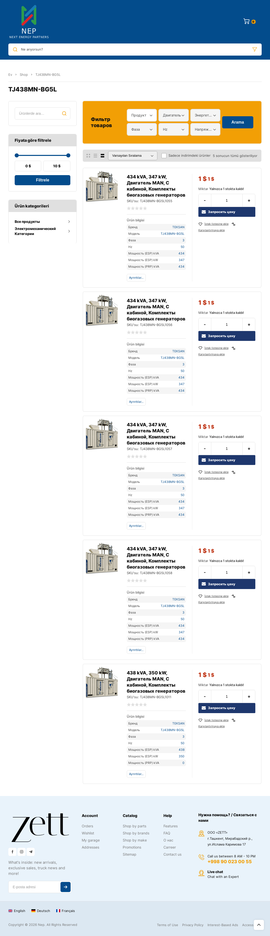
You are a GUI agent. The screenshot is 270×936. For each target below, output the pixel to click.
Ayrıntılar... (136, 277)
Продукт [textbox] (138, 115)
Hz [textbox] (165, 129)
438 (181, 750)
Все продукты (27, 221)
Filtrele (42, 180)
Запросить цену (218, 212)
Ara (64, 113)
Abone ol (65, 887)
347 (181, 260)
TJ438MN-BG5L (172, 234)
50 (182, 247)
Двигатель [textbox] (172, 115)
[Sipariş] (132, 155)
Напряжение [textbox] (204, 129)
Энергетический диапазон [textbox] (204, 115)
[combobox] (142, 115)
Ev (10, 75)
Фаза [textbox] (135, 129)
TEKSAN (178, 227)
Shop (24, 75)
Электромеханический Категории (35, 231)
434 (181, 253)
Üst (258, 924)
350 (181, 756)
